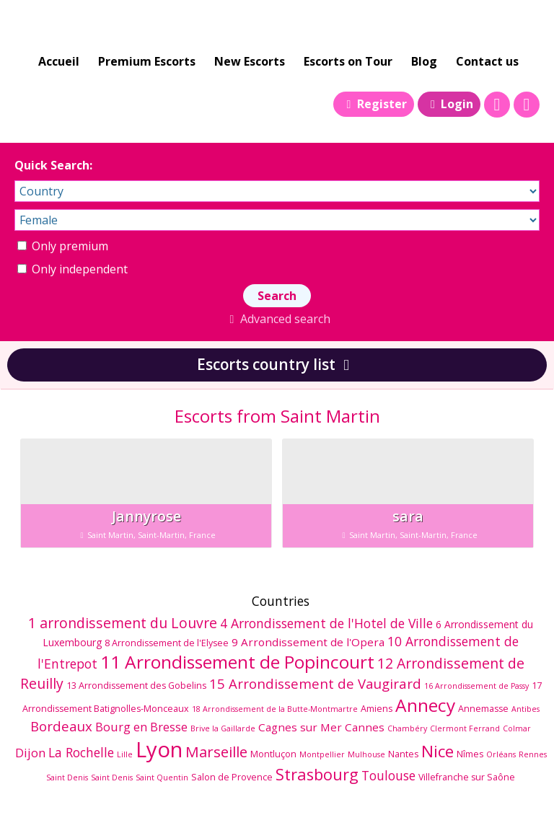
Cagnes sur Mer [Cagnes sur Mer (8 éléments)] (300, 727)
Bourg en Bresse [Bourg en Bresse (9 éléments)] (141, 726)
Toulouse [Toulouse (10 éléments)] (388, 775)
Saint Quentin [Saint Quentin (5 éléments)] (162, 777)
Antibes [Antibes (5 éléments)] (525, 709)
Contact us (487, 61)
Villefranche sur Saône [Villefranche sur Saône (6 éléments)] (466, 777)
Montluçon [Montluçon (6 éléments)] (273, 754)
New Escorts (249, 61)
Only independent (72, 269)
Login (449, 104)
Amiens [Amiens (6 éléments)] (376, 708)
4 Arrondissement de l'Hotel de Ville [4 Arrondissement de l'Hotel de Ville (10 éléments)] (326, 623)
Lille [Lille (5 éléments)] (125, 754)
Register (373, 104)
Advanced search (277, 319)
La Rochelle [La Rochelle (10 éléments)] (81, 752)
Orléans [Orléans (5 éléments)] (501, 754)
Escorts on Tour (348, 61)
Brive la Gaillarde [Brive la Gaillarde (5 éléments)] (222, 728)
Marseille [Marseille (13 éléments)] (216, 751)
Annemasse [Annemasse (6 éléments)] (483, 708)
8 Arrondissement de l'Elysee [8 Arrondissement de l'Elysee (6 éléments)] (167, 643)
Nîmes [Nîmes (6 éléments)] (470, 754)
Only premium (62, 246)
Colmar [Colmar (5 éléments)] (517, 728)
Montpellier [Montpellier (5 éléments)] (322, 754)
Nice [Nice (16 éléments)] (437, 751)
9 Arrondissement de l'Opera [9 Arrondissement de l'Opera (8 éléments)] (308, 642)
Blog (424, 61)
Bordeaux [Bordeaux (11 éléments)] (61, 726)
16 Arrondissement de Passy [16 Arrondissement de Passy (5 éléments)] (476, 686)
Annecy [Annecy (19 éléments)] (425, 705)
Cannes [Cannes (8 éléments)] (364, 727)
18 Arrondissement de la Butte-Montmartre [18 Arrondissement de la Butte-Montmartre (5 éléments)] (275, 709)
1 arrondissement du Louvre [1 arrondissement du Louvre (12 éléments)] (122, 623)
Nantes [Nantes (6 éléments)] (403, 754)
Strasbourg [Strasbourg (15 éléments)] (317, 774)
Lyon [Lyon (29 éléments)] (159, 749)
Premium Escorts (146, 61)
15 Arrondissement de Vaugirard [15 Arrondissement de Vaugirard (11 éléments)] (315, 683)
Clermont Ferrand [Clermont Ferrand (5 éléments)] (465, 728)
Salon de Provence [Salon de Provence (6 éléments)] (232, 777)
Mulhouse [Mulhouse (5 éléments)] (366, 754)
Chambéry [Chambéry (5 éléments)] (407, 728)
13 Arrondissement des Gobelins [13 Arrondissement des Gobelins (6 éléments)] (136, 685)
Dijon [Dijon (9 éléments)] (30, 752)
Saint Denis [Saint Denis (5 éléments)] (67, 777)
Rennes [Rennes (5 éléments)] (533, 754)
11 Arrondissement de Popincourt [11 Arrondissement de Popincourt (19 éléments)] (237, 662)
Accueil (58, 61)
